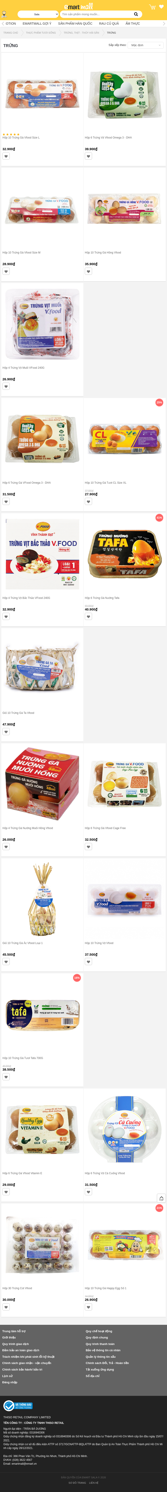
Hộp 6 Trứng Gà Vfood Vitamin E (22, 1173)
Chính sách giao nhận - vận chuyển (26, 1363)
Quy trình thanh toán (100, 1344)
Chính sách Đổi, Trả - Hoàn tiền (107, 1363)
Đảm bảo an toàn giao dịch (20, 1350)
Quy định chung (97, 1337)
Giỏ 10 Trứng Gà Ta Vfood (18, 713)
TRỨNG (111, 32)
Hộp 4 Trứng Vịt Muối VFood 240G (23, 367)
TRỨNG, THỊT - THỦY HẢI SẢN (81, 32)
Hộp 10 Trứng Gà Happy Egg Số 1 (105, 1288)
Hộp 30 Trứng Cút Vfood (17, 1288)
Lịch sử (7, 1376)
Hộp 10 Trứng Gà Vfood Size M (21, 252)
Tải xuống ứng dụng (100, 1369)
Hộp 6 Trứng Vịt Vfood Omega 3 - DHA (108, 137)
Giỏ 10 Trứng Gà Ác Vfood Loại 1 (22, 943)
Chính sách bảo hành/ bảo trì (22, 1369)
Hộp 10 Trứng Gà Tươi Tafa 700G (22, 1058)
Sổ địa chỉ (92, 1376)
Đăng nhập (9, 1382)
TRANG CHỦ (10, 32)
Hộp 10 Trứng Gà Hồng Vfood (103, 252)
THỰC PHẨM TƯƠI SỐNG (41, 32)
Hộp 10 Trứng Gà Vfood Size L (21, 137)
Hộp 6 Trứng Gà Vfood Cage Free (105, 828)
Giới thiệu (9, 1337)
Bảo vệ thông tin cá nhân (103, 1350)
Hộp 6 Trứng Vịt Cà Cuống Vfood (105, 1173)
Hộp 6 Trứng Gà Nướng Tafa (102, 598)
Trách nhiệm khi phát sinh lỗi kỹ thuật (28, 1356)
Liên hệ (93, 1482)
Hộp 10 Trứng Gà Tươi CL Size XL (105, 482)
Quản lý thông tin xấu (100, 1356)
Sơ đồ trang (77, 1482)
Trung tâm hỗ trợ (13, 1331)
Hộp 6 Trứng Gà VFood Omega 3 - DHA (26, 482)
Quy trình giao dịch (15, 1344)
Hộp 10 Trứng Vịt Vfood (99, 943)
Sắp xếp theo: (117, 45)
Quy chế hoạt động (99, 1331)
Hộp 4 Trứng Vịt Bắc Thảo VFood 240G (26, 598)
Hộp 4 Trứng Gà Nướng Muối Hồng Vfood (27, 828)
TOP (161, 1199)
